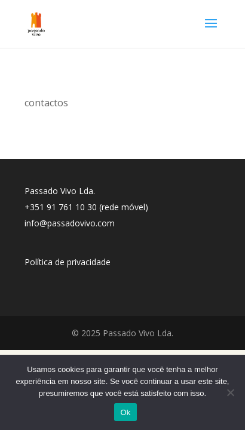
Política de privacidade (67, 262)
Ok (125, 412)
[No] (230, 392)
